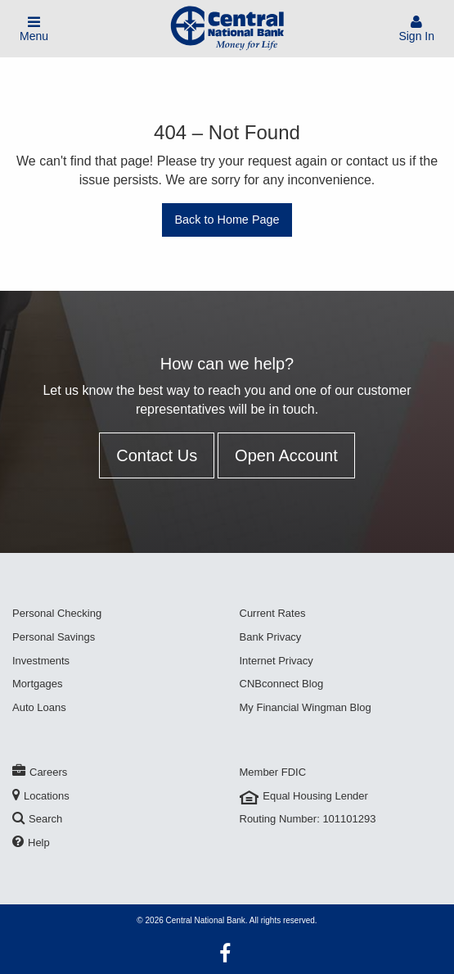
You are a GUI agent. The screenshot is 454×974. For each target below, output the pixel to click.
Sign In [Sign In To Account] (416, 29)
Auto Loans (39, 707)
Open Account (286, 455)
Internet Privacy (276, 661)
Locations (41, 796)
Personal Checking (56, 613)
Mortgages (37, 683)
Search (37, 819)
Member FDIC (273, 772)
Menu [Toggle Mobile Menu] (34, 29)
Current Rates (273, 613)
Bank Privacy (271, 637)
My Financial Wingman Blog (305, 707)
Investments (41, 661)
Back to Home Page (227, 219)
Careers (39, 772)
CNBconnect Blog (282, 683)
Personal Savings (53, 637)
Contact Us (156, 455)
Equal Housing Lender (304, 796)
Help (31, 842)
